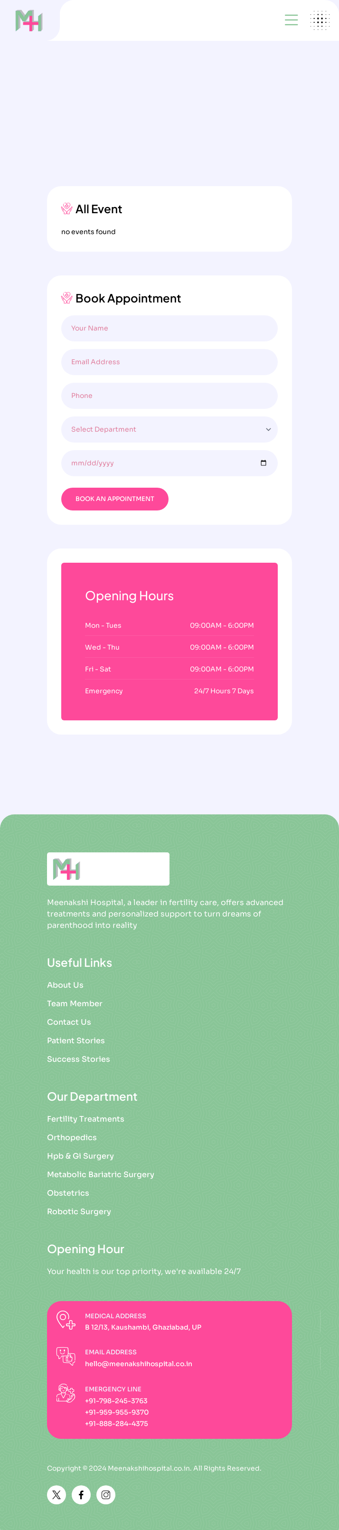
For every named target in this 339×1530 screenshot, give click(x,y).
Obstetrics (68, 1193)
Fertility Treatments (85, 1119)
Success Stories (78, 1059)
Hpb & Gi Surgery (80, 1156)
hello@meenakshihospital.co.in (138, 1364)
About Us (65, 985)
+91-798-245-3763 (116, 1401)
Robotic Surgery (79, 1212)
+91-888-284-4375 (116, 1423)
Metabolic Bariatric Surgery (100, 1175)
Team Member (75, 1004)
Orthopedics (72, 1138)
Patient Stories (76, 1041)
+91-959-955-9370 (117, 1412)
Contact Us (69, 1022)
